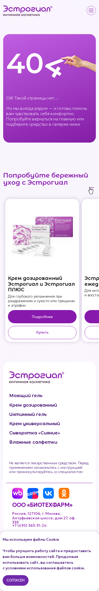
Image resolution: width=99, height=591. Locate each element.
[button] (91, 10)
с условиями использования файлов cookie (43, 568)
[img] (28, 10)
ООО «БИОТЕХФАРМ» (42, 504)
